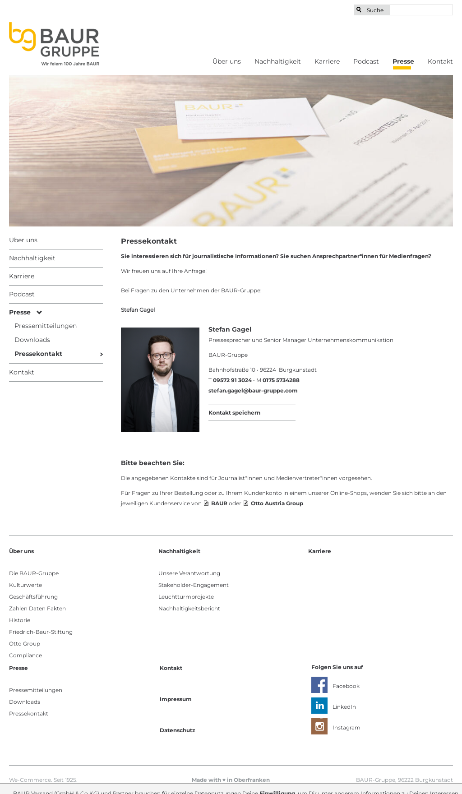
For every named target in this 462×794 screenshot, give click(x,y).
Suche (375, 10)
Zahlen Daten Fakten (37, 608)
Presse (403, 61)
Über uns (227, 61)
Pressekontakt (28, 713)
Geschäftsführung (33, 596)
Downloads (24, 701)
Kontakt (440, 61)
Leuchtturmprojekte (186, 596)
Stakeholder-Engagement (193, 585)
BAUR (219, 503)
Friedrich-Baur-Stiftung (41, 631)
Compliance (25, 655)
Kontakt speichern (234, 412)
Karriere (327, 61)
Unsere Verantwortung (189, 573)
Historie (19, 620)
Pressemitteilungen (35, 690)
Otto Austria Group (277, 503)
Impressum (176, 699)
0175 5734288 (281, 380)
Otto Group (24, 643)
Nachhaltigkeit (277, 61)
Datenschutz (177, 730)
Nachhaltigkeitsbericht (189, 608)
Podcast (366, 61)
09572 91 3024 (232, 380)
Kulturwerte (25, 585)
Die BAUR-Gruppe (34, 573)
